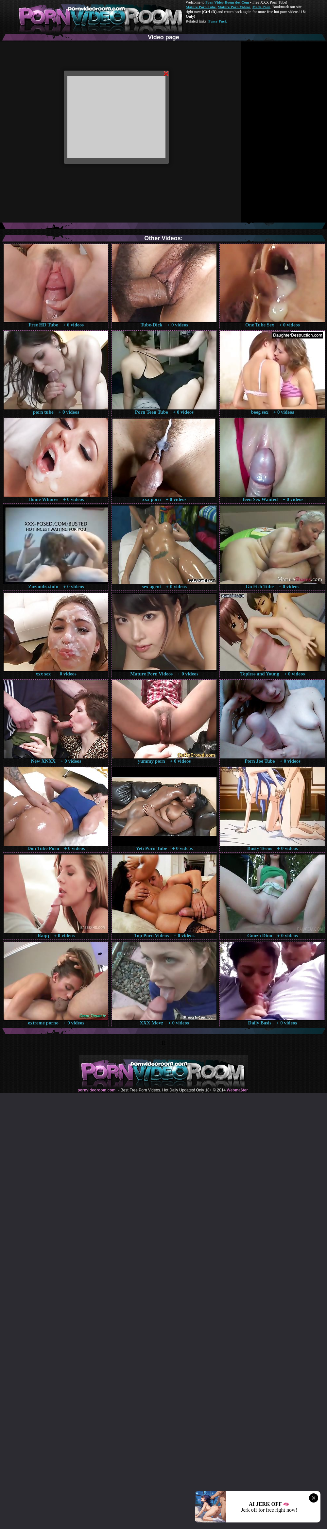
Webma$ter (237, 1090)
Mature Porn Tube (201, 7)
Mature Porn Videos (234, 7)
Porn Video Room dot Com (227, 2)
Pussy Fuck (217, 21)
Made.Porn (261, 7)
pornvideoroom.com (96, 1090)
